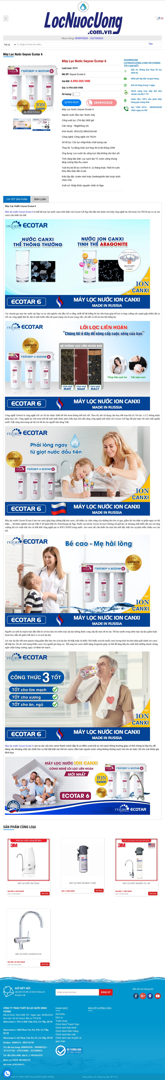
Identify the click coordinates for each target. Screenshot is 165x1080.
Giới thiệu (60, 1014)
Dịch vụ (59, 1017)
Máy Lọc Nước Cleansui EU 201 (28, 947)
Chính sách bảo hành (66, 1027)
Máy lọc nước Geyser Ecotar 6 (19, 212)
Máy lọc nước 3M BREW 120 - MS (136, 876)
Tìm (151, 44)
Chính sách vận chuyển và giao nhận (68, 1040)
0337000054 (96, 38)
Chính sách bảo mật (66, 1034)
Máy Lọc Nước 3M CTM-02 (28, 876)
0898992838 (81, 38)
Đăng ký (106, 992)
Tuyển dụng (61, 1021)
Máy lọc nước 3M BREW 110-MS (82, 875)
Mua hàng (37, 881)
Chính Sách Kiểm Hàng (67, 1031)
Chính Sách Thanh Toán (67, 1024)
